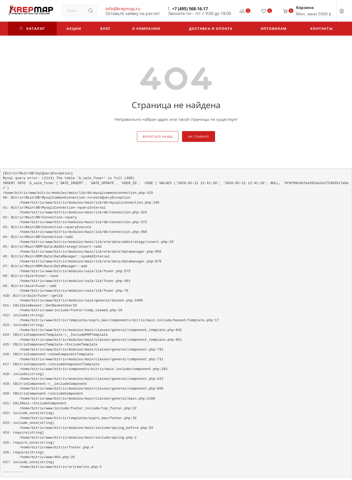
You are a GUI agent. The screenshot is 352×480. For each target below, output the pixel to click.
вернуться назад (158, 136)
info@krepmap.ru (123, 9)
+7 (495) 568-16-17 (190, 8)
